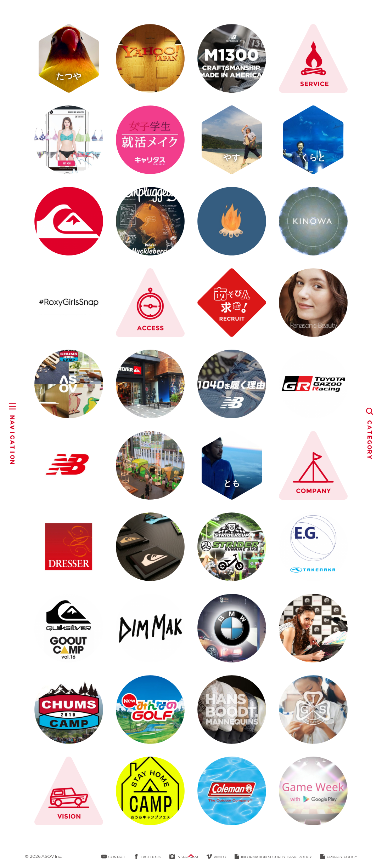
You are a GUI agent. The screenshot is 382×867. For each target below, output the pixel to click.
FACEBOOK (147, 857)
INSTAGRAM (183, 857)
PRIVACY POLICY (338, 857)
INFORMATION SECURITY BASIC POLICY (273, 857)
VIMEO (216, 857)
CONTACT (113, 857)
